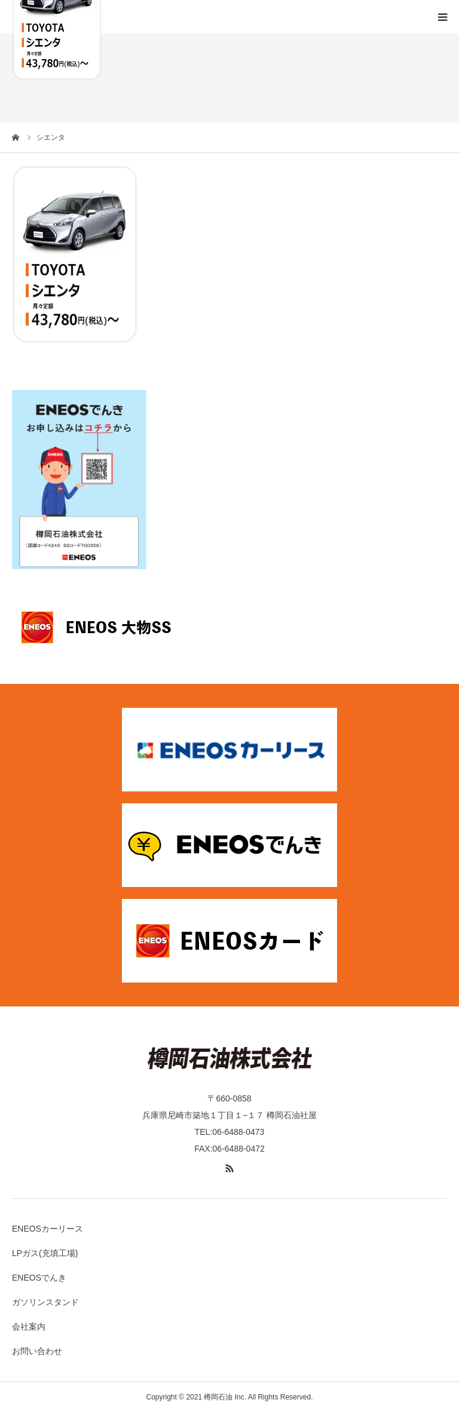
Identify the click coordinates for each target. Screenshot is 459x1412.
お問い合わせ (37, 1351)
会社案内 (28, 1326)
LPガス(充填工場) (45, 1253)
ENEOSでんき (39, 1277)
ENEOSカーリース (47, 1228)
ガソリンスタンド (45, 1302)
